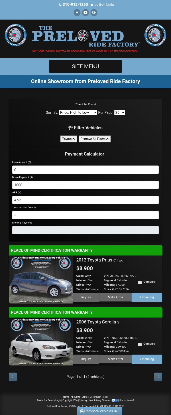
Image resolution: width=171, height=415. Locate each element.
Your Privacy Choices (103, 400)
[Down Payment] (85, 184)
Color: (80, 275)
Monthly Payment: (22, 222)
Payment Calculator (84, 153)
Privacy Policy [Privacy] (101, 396)
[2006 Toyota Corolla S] (41, 341)
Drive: (80, 284)
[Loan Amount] (85, 169)
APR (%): (17, 192)
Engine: (109, 280)
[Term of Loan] (85, 215)
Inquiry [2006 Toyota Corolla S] (86, 358)
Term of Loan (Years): (24, 207)
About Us (75, 396)
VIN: (107, 275)
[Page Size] (119, 112)
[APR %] (85, 200)
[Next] (158, 376)
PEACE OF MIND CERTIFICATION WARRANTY (52, 250)
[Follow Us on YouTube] (85, 12)
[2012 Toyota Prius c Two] (41, 279)
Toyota (68, 138)
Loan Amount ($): (22, 162)
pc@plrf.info (103, 4)
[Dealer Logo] (85, 38)
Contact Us (86, 396)
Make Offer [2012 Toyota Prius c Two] (115, 297)
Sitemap (83, 400)
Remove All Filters (95, 138)
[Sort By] (78, 112)
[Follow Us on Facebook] (77, 12)
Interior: (81, 280)
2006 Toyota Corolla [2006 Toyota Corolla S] (97, 321)
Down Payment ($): (22, 177)
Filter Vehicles (85, 127)
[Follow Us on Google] (94, 12)
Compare (149, 281)
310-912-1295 (75, 4)
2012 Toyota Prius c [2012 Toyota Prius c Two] (99, 259)
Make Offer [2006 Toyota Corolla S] (115, 358)
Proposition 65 (126, 400)
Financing (147, 297)
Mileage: (109, 284)
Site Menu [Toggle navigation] (85, 66)
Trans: (80, 289)
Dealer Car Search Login (49, 400)
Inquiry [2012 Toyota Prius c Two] (86, 297)
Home (66, 396)
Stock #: (109, 289)
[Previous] (13, 376)
